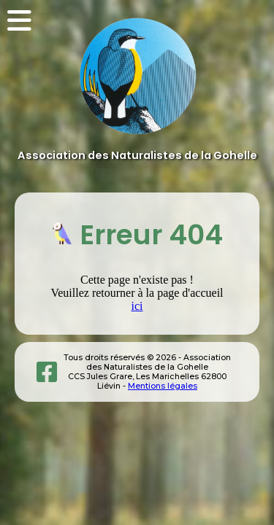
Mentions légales (162, 386)
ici (137, 306)
